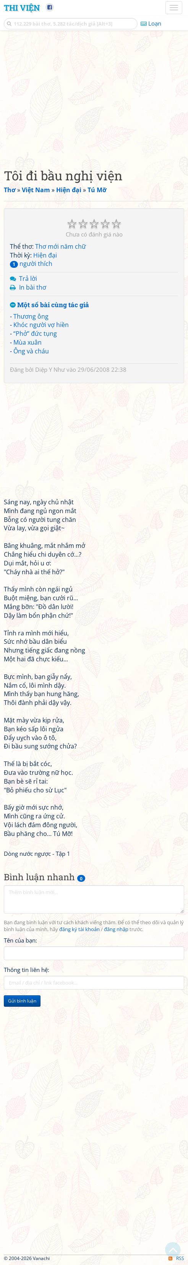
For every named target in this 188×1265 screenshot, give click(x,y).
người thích (31, 263)
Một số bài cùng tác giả (49, 305)
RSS (176, 1258)
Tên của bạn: (20, 940)
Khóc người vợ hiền (41, 325)
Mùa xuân (27, 342)
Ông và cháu (31, 351)
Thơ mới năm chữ (60, 246)
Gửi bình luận (22, 1001)
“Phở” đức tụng (35, 333)
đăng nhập (116, 929)
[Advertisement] (94, 97)
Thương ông (31, 316)
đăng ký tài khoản (79, 929)
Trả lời (28, 278)
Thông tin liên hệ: (26, 969)
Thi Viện (22, 7)
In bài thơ (32, 287)
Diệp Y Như (50, 369)
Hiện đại (45, 255)
